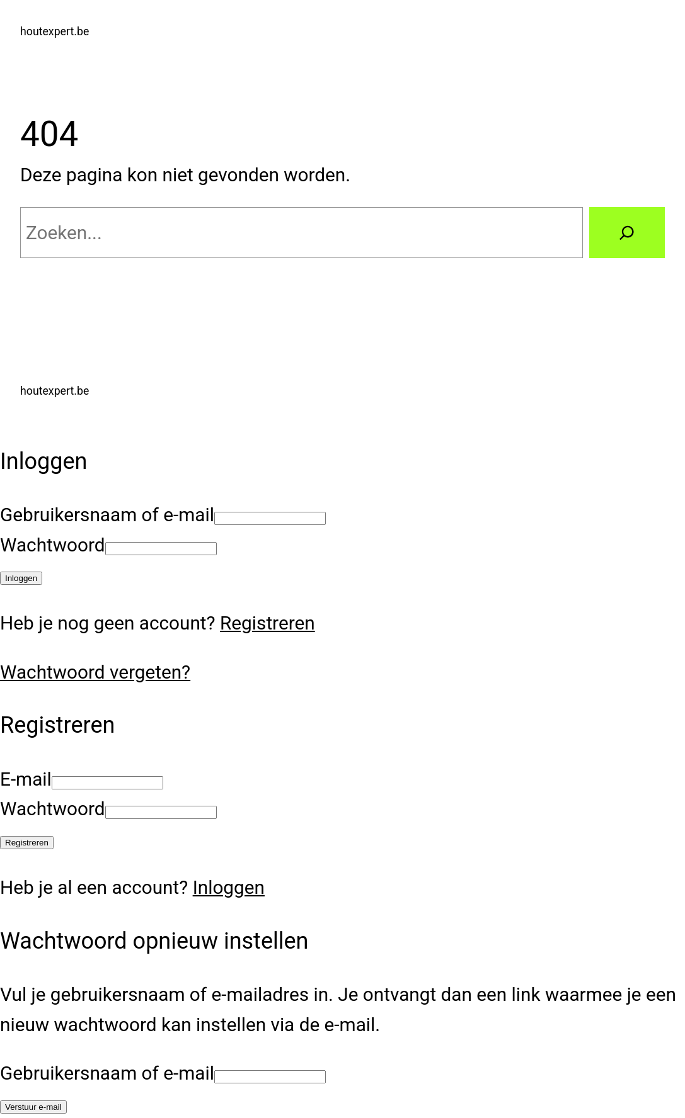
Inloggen (229, 887)
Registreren (267, 623)
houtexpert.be (54, 31)
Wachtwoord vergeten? (95, 672)
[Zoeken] (627, 232)
